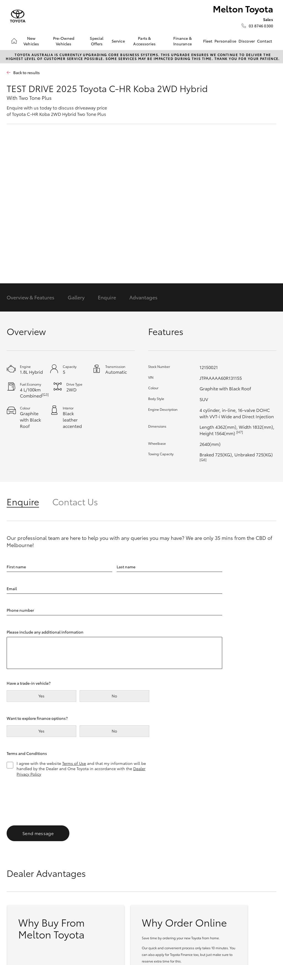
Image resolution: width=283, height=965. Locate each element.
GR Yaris (17, 892)
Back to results (26, 72)
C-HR (61, 859)
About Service (205, 858)
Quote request (160, 888)
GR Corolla (20, 885)
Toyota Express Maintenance (206, 867)
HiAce (106, 859)
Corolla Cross (68, 852)
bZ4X (60, 872)
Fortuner (64, 885)
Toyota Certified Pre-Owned (161, 897)
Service (118, 41)
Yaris (14, 845)
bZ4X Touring (68, 879)
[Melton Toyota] (17, 16)
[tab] (29, 501)
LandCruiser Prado (73, 899)
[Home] (14, 41)
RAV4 (61, 865)
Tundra (107, 865)
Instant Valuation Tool (163, 878)
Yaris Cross (66, 845)
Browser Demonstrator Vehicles (160, 863)
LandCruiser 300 (71, 906)
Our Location (250, 845)
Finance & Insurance (182, 40)
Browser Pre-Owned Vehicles (162, 848)
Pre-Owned (159, 833)
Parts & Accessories (144, 40)
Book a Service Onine (205, 848)
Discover (247, 41)
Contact (264, 41)
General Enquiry (253, 852)
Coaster (108, 872)
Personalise (225, 41)
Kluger (62, 892)
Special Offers (96, 40)
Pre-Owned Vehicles (63, 40)
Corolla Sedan (23, 859)
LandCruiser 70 (115, 852)
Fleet (208, 41)
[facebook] (241, 869)
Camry (16, 865)
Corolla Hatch (23, 852)
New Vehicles (31, 40)
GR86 (15, 872)
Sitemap (106, 937)
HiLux (106, 845)
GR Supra (18, 879)
